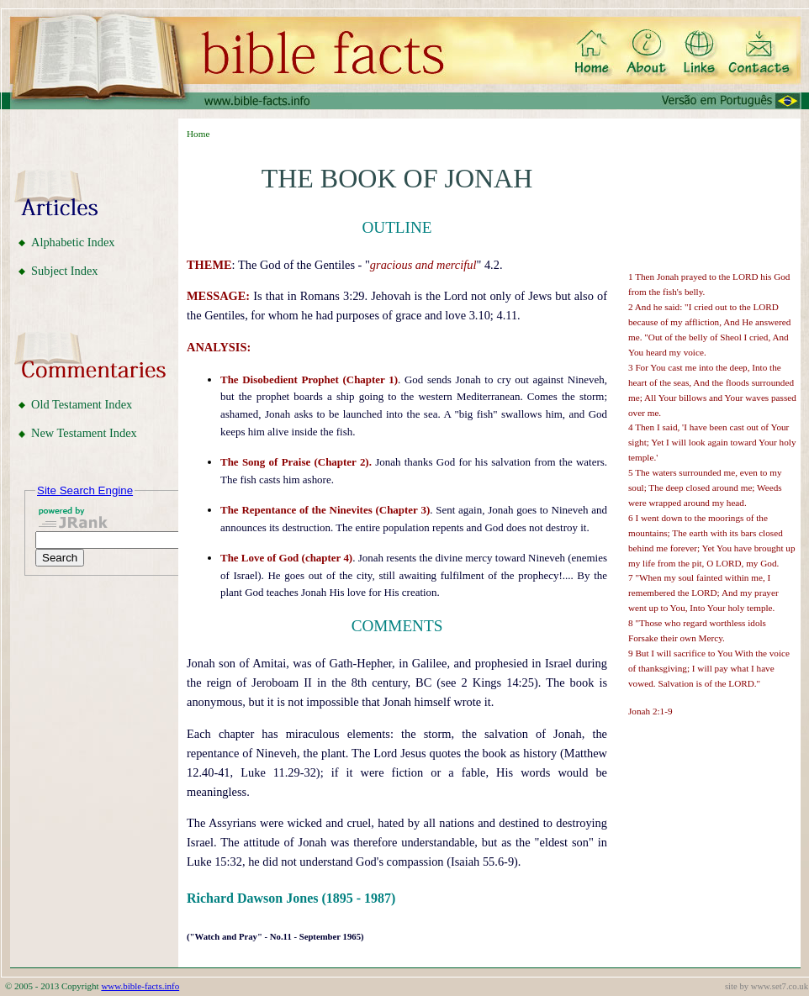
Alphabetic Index (73, 242)
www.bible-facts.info (140, 986)
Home (198, 134)
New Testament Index (84, 433)
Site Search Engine (85, 490)
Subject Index (64, 270)
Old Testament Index (81, 404)
